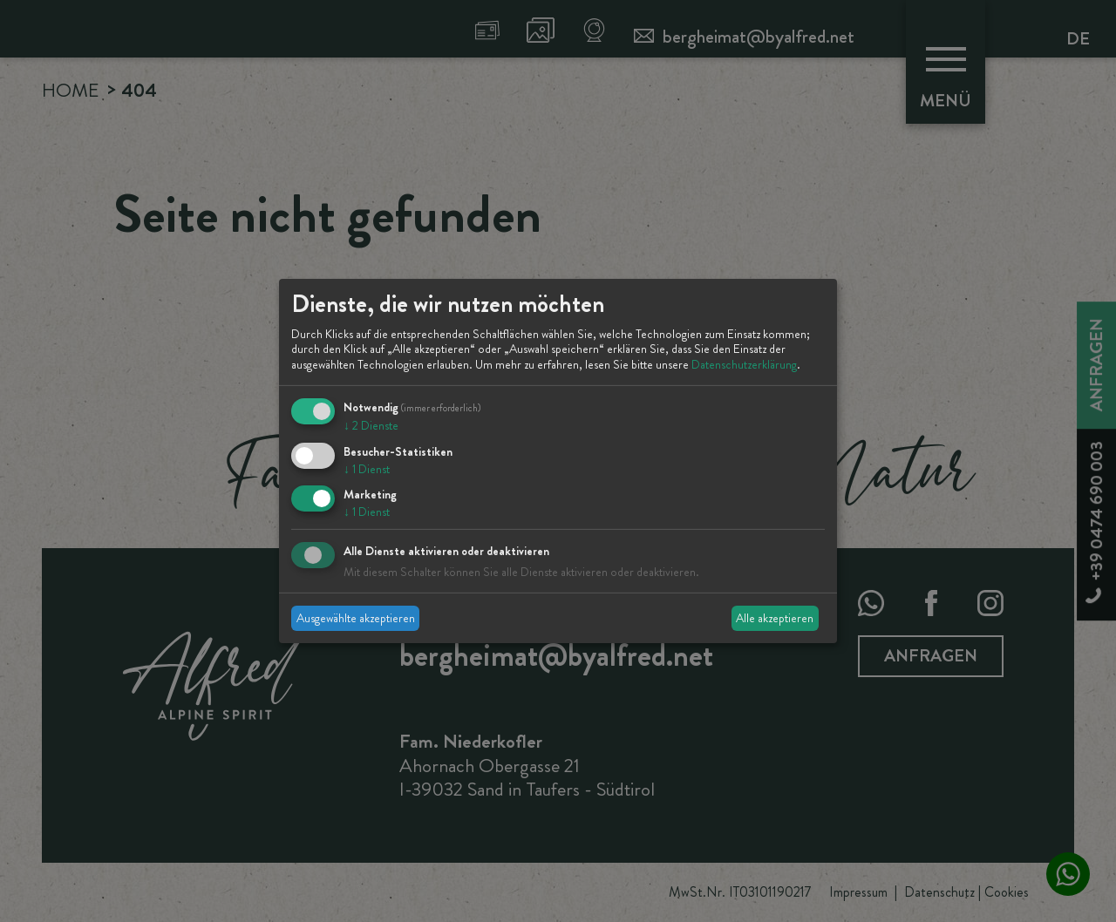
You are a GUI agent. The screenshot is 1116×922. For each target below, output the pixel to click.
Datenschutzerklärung (744, 364)
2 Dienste (371, 425)
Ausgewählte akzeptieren (355, 618)
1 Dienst (367, 469)
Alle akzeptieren (774, 618)
